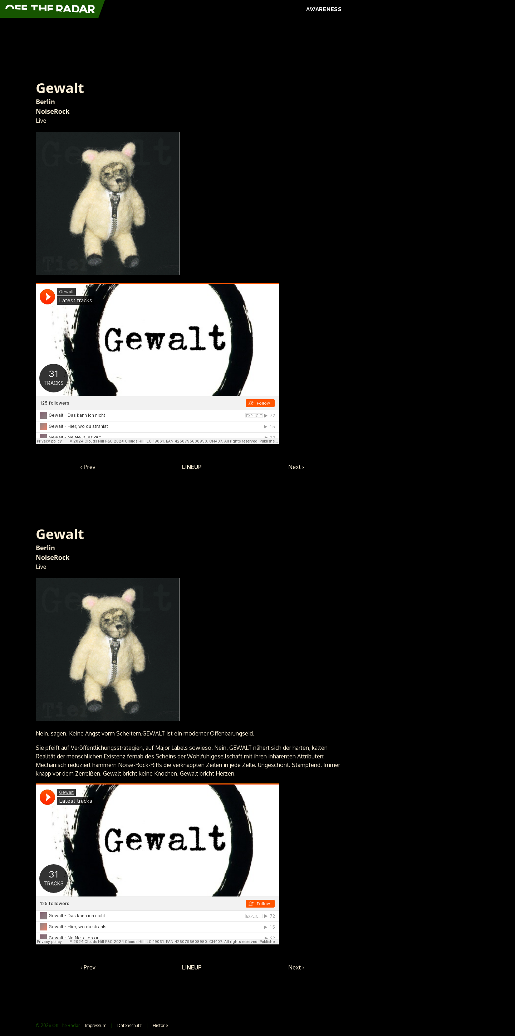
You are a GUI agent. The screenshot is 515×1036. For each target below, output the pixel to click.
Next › (296, 467)
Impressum (95, 1025)
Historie (160, 1025)
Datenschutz (129, 1025)
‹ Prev (87, 467)
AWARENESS (324, 9)
